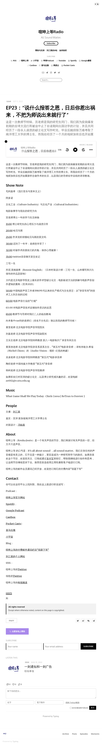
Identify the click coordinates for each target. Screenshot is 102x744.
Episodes (84, 734)
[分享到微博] (83, 620)
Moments (95, 734)
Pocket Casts (13, 523)
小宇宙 (9, 536)
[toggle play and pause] (75, 149)
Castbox (10, 517)
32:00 (9, 250)
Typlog (15, 741)
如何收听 (63, 50)
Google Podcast (15, 510)
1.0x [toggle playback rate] (59, 150)
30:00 (9, 243)
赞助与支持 (39, 50)
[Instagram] (51, 72)
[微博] (59, 72)
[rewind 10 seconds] (67, 150)
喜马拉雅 (10, 530)
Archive (65, 734)
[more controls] (91, 150)
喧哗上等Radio (51, 31)
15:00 (9, 224)
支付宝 (50, 458)
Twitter (22, 569)
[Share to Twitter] (77, 620)
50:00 (9, 290)
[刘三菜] (7, 598)
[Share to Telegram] (93, 620)
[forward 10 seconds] (83, 150)
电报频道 (22, 582)
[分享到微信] (88, 620)
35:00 (9, 256)
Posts (74, 734)
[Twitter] (55, 72)
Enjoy (11, 620)
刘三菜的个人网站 (15, 556)
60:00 (9, 301)
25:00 (9, 237)
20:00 (9, 230)
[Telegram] (47, 72)
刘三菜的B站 (52, 50)
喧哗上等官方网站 (15, 497)
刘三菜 (16, 411)
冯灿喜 (21, 424)
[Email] (43, 72)
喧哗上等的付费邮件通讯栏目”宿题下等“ (27, 549)
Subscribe (51, 43)
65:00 (9, 314)
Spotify (10, 504)
